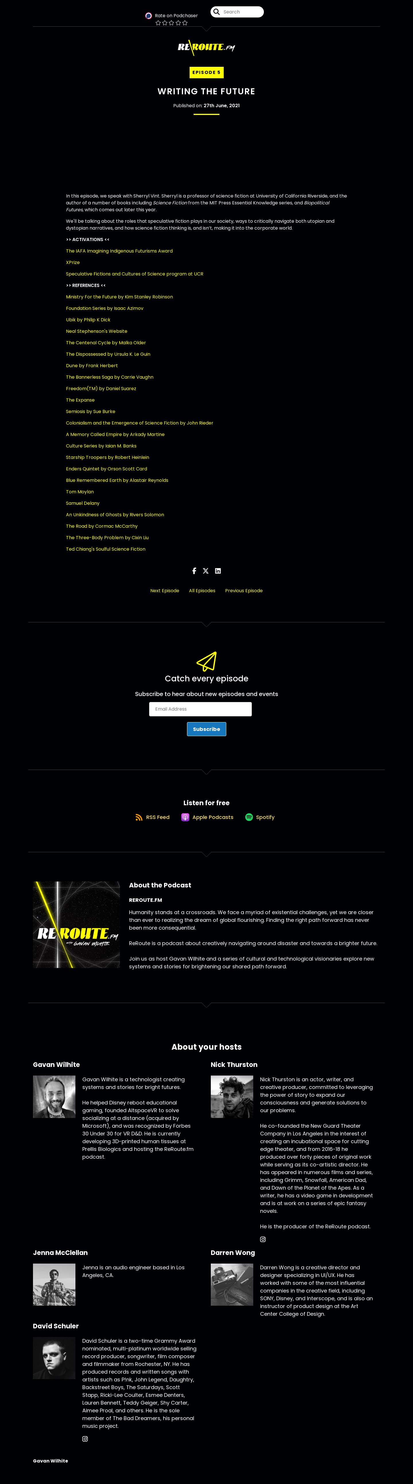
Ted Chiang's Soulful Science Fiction (105, 553)
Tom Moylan (80, 496)
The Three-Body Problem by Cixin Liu (107, 542)
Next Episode (164, 595)
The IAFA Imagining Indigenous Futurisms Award (119, 255)
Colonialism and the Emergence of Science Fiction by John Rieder (139, 427)
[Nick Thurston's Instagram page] (263, 1250)
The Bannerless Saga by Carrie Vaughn (109, 381)
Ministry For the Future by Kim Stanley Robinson (119, 301)
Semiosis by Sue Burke (90, 416)
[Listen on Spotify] (262, 827)
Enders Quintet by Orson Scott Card (106, 473)
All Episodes (202, 595)
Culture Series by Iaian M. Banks (101, 450)
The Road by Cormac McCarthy (102, 530)
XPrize (73, 267)
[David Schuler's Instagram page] (85, 1449)
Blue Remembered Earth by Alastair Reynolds (117, 485)
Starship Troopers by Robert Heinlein (107, 462)
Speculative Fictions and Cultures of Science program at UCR (134, 278)
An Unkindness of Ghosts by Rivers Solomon (115, 519)
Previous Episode (244, 595)
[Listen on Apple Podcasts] (206, 827)
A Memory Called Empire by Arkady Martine (115, 439)
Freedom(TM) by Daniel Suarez (101, 393)
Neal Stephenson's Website (96, 336)
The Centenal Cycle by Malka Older (106, 347)
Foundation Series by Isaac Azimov (104, 313)
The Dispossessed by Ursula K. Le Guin (108, 358)
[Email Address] (200, 714)
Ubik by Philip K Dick (88, 324)
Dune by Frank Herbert (92, 370)
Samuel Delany (83, 508)
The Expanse (80, 404)
